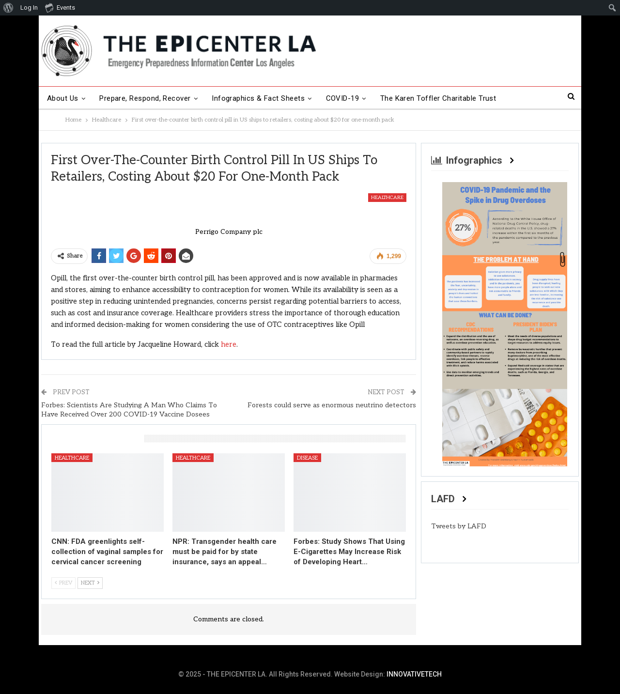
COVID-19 (342, 98)
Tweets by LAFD (458, 526)
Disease (307, 458)
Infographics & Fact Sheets (258, 98)
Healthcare (387, 197)
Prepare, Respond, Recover (145, 98)
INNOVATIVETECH (414, 674)
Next (90, 583)
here (228, 344)
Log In (29, 7)
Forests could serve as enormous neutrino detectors (332, 405)
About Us (62, 98)
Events (60, 7)
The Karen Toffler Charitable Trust (438, 98)
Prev (63, 583)
